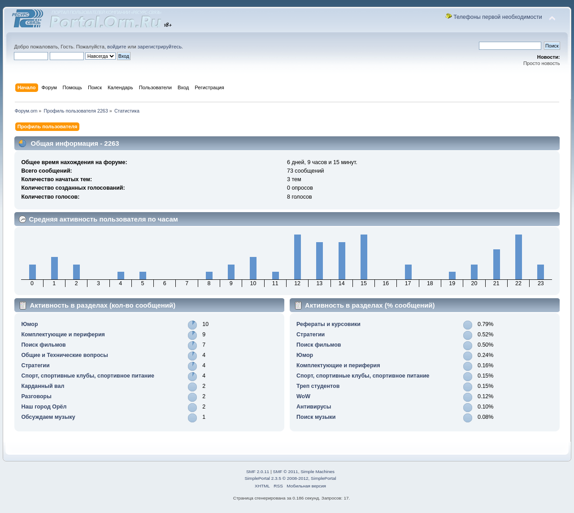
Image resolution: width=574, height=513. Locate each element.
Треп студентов (317, 386)
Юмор (29, 324)
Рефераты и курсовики (328, 324)
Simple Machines (317, 471)
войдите (116, 46)
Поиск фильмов (43, 345)
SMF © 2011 (285, 471)
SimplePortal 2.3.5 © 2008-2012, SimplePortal (290, 478)
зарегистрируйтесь (160, 46)
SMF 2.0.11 (258, 471)
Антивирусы (313, 407)
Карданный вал (42, 386)
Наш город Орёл (43, 407)
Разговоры (36, 396)
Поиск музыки (315, 417)
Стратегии (35, 365)
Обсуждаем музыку (48, 417)
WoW (303, 396)
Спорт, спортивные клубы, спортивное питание (87, 376)
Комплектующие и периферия (62, 334)
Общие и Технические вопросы (64, 355)
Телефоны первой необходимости (497, 17)
